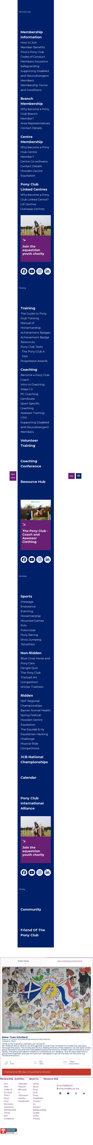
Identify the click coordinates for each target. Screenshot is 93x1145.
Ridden (27, 695)
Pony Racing (29, 635)
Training (22, 288)
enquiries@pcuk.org (68, 1088)
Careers (36, 1107)
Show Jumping (31, 639)
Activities (23, 576)
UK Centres (28, 204)
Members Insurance (34, 61)
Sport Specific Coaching (30, 406)
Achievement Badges (35, 332)
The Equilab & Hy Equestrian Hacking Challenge (34, 734)
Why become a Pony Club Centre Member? (35, 152)
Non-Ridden (31, 653)
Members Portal (61, 476)
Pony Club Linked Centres (34, 186)
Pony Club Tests (32, 346)
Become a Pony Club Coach (35, 377)
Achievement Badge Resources (35, 340)
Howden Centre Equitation (32, 173)
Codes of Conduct (33, 56)
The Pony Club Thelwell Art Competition (31, 677)
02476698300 (65, 1086)
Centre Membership (32, 139)
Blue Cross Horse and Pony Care (35, 661)
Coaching (29, 369)
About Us (34, 1079)
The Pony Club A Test (33, 354)
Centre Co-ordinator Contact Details (34, 164)
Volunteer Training (29, 443)
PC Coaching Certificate (29, 396)
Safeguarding (30, 66)
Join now (13, 476)
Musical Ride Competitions (30, 746)
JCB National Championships (34, 759)
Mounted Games (32, 620)
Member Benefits (33, 47)
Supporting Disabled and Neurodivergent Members (35, 75)
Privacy (36, 1118)
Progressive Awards (34, 361)
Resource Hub (33, 482)
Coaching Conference (31, 463)
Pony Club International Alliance (32, 803)
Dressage (27, 601)
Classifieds (38, 1098)
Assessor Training (32, 413)
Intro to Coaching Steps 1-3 (33, 387)
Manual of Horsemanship (31, 325)
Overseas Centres (32, 209)
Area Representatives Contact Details (35, 126)
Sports (26, 596)
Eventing (27, 611)
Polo (24, 625)
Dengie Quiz (29, 668)
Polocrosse (28, 630)
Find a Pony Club (32, 52)
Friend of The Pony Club (33, 932)
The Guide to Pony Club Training (33, 316)
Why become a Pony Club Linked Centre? (35, 197)
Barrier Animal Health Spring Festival (35, 713)
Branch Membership (32, 101)
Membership (25, 12)
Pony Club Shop (35, 1092)
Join (71, 476)
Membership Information (32, 34)
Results (22, 1086)
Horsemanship (31, 616)
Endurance (28, 606)
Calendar (28, 777)
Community (31, 909)
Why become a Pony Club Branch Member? (35, 113)
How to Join (29, 42)
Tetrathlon (28, 644)
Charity (22, 889)
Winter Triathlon (32, 687)
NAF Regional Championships (31, 703)
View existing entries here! (69, 961)
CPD (24, 417)
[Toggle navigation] (86, 476)
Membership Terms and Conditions (34, 88)
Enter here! (23, 961)
